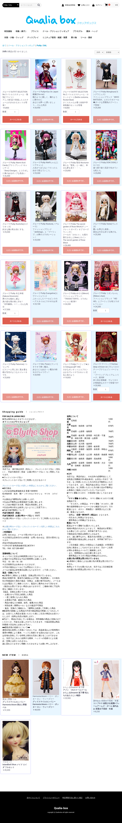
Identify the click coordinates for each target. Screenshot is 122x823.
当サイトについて (33, 798)
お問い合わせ (90, 798)
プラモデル (77, 31)
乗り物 (74, 37)
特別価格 (8, 31)
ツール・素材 (86, 37)
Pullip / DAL (42, 45)
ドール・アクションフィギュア (55, 31)
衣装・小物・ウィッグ (13, 37)
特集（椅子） (21, 31)
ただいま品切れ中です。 (46, 120)
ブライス (35, 31)
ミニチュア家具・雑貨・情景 (54, 37)
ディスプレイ (33, 37)
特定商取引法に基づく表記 (72, 798)
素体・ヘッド (92, 31)
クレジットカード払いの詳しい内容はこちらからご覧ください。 (30, 485)
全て (4, 45)
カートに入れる (15, 119)
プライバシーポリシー (51, 798)
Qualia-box (61, 808)
